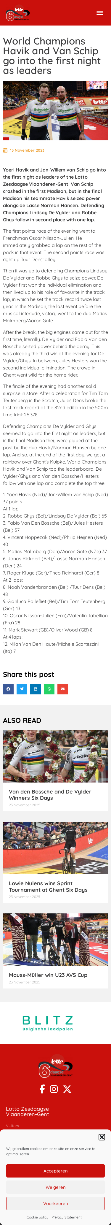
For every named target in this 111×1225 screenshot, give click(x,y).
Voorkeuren (55, 1203)
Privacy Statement (67, 1217)
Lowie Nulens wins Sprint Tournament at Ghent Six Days (48, 886)
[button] (102, 1137)
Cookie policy (38, 1217)
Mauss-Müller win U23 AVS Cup (48, 975)
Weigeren (56, 1187)
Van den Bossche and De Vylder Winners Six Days (50, 795)
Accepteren (56, 1171)
